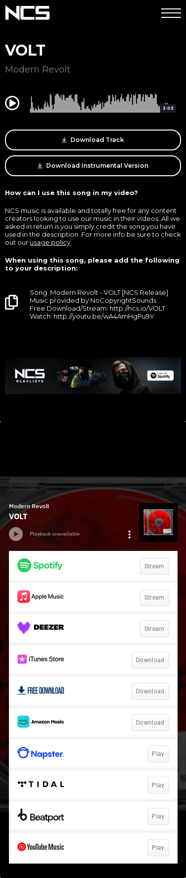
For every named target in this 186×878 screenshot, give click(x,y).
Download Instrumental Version (93, 165)
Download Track (93, 140)
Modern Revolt (37, 69)
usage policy (50, 242)
